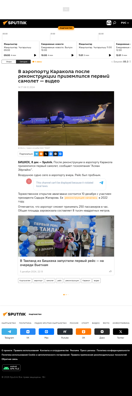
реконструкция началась (81, 197)
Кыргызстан (25, 280)
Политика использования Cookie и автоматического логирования (36, 354)
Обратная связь (10, 359)
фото (106, 322)
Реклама (74, 350)
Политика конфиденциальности (113, 350)
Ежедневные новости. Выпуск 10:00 (56, 49)
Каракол (86, 280)
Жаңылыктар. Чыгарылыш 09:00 (17, 49)
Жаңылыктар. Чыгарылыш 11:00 (95, 47)
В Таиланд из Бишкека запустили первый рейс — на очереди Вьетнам (62, 263)
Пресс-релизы (87, 350)
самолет (50, 280)
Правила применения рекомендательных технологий (99, 354)
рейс (59, 280)
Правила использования (26, 350)
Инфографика (121, 322)
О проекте (7, 350)
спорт (85, 322)
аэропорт (38, 280)
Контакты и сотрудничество (54, 350)
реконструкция (72, 280)
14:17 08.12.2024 (26, 87)
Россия (74, 322)
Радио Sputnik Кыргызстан (51, 322)
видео (96, 280)
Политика (25, 322)
